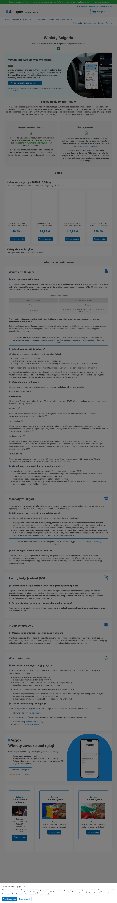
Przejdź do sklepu (9, 899)
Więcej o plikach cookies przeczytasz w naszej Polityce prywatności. (26, 894)
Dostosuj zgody (24, 899)
